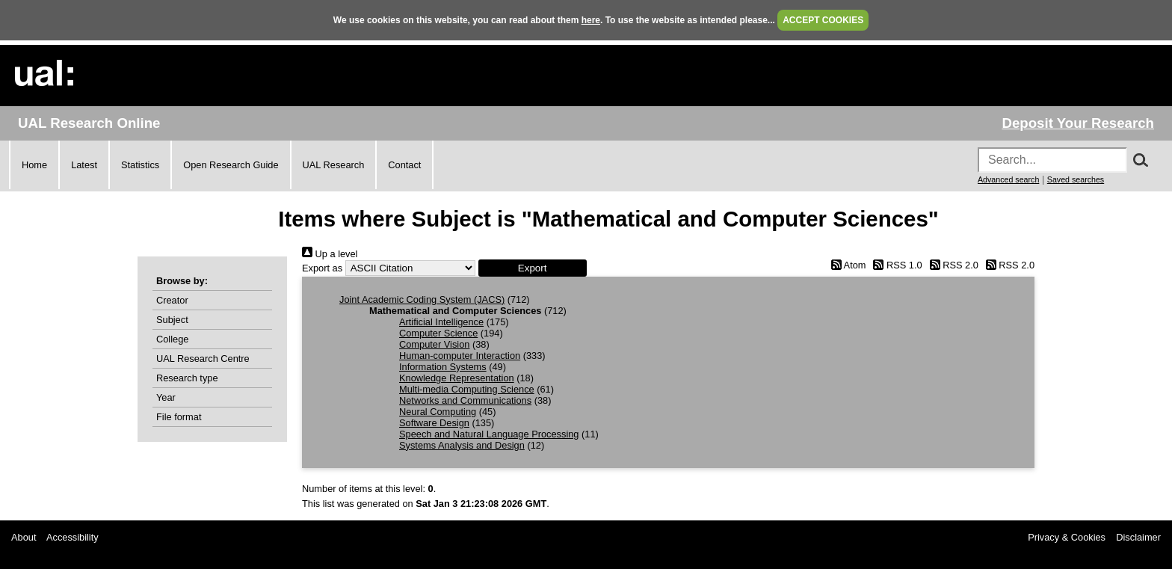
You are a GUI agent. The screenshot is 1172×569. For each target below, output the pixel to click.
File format (178, 416)
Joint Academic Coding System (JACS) (422, 299)
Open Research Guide (230, 164)
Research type (187, 378)
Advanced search (1008, 179)
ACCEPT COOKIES (823, 20)
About (23, 537)
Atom (846, 265)
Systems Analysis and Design (462, 445)
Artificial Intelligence (441, 321)
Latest (84, 164)
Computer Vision (434, 344)
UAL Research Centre (203, 358)
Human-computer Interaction (459, 355)
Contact (404, 164)
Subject (172, 319)
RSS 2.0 (951, 265)
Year (166, 397)
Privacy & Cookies (1066, 537)
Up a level (329, 253)
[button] (532, 268)
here (591, 20)
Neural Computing (437, 411)
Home (34, 164)
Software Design (434, 422)
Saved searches (1075, 179)
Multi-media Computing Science (466, 389)
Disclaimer (1138, 537)
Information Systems (443, 366)
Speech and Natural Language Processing (489, 434)
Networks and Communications (465, 400)
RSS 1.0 (895, 265)
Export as (322, 268)
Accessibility (72, 537)
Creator (172, 300)
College (172, 339)
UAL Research (334, 164)
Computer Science (438, 333)
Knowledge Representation (456, 378)
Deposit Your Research (1078, 123)
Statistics (140, 164)
